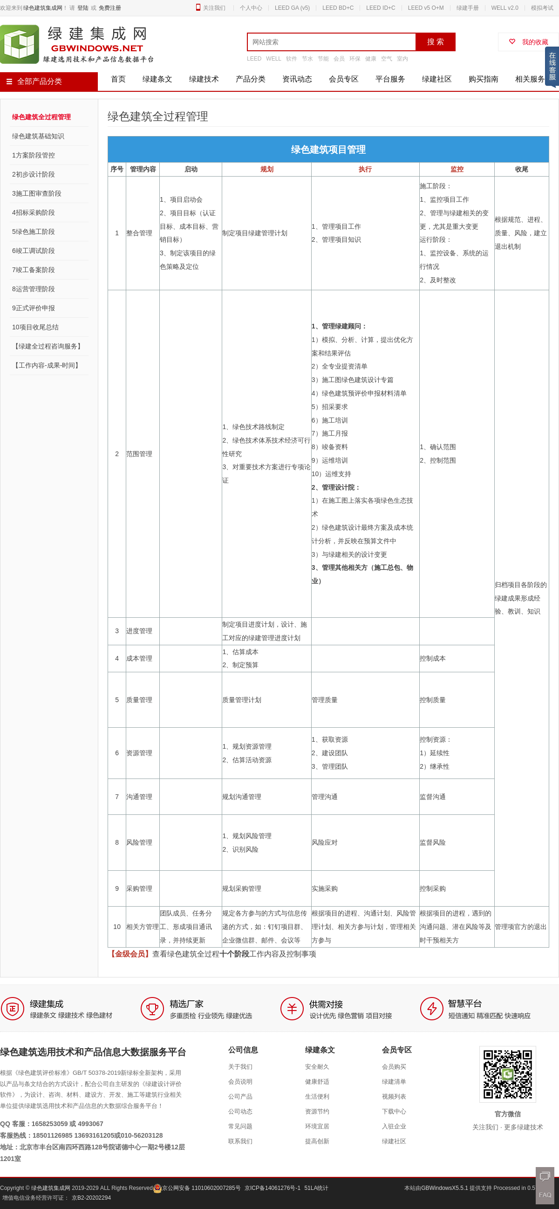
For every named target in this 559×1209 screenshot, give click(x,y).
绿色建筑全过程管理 (41, 117)
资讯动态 (297, 79)
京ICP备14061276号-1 (272, 1188)
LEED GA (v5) (292, 8)
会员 (339, 58)
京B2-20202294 (91, 1198)
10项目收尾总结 (35, 327)
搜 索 (435, 42)
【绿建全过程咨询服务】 (48, 346)
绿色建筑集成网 (42, 8)
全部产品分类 (34, 81)
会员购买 (394, 1066)
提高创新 (317, 1141)
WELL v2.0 (504, 8)
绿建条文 (157, 79)
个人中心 (251, 8)
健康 (370, 58)
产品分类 (251, 79)
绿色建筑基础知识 (38, 136)
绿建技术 (204, 79)
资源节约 (317, 1111)
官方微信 (508, 1114)
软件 (291, 58)
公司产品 (240, 1096)
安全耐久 (317, 1066)
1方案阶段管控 (33, 155)
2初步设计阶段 (33, 174)
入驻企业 (394, 1126)
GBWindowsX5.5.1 (445, 1188)
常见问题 (240, 1126)
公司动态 (240, 1111)
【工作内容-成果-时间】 (47, 365)
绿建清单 (394, 1081)
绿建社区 (437, 79)
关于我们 (240, 1066)
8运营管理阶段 (33, 289)
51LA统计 (316, 1188)
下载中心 (394, 1111)
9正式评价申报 (33, 308)
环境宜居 (317, 1126)
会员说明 (240, 1081)
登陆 (83, 8)
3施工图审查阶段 (36, 193)
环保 (355, 58)
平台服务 (390, 79)
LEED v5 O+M (426, 8)
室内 (402, 58)
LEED (254, 58)
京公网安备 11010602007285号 (197, 1188)
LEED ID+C (380, 8)
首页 (118, 79)
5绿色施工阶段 (33, 231)
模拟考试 (542, 8)
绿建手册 (468, 8)
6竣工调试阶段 (33, 250)
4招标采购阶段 (33, 212)
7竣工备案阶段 (33, 269)
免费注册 (110, 8)
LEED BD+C (338, 8)
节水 (307, 58)
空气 (386, 58)
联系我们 (240, 1141)
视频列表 (394, 1096)
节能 (323, 58)
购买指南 (483, 79)
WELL (273, 58)
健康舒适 (317, 1081)
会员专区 (344, 79)
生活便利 (317, 1096)
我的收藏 (528, 42)
